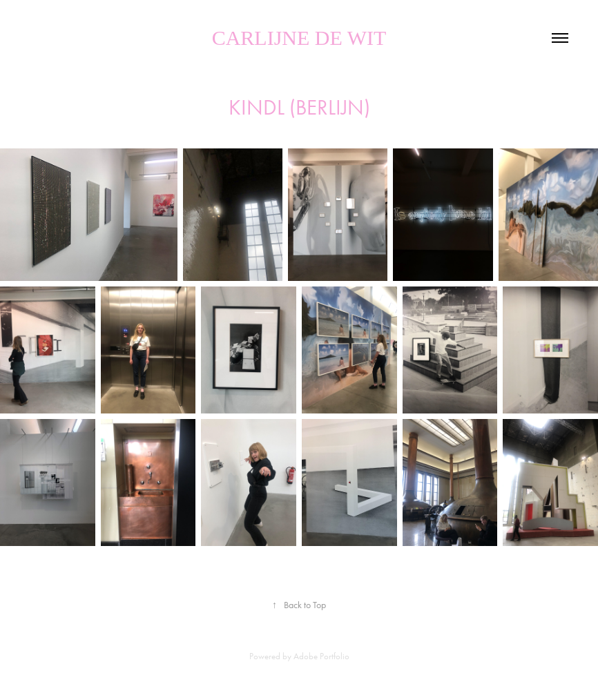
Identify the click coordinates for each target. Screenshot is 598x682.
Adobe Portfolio (321, 656)
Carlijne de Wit (299, 37)
